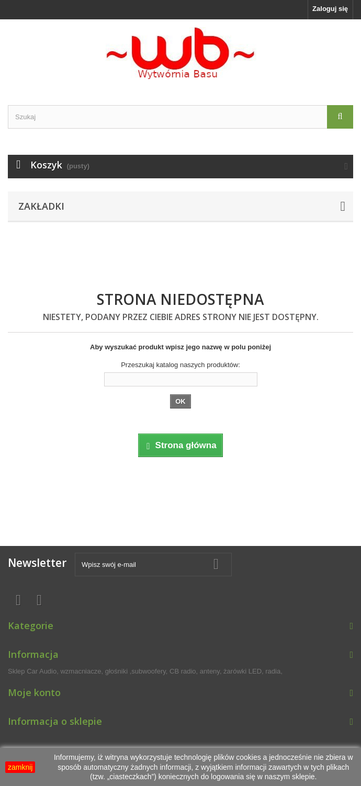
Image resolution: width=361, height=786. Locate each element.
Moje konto (34, 692)
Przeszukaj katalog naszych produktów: (180, 365)
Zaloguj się (330, 9)
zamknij (20, 767)
